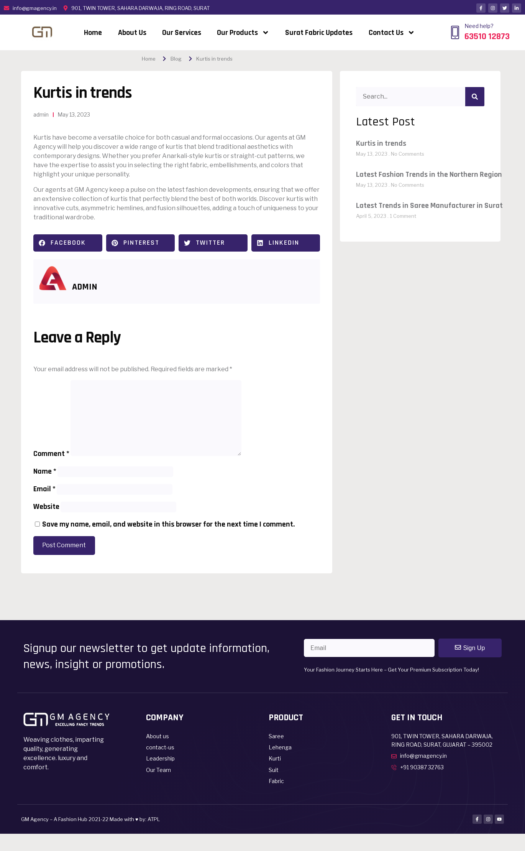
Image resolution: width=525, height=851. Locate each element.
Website (46, 507)
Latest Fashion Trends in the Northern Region (429, 174)
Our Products (243, 32)
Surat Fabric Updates (319, 33)
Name (44, 471)
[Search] (474, 96)
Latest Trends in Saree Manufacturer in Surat (429, 206)
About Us (132, 33)
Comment (51, 454)
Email (44, 489)
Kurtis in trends (381, 143)
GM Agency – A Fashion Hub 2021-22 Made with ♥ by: (84, 819)
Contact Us (392, 32)
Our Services (181, 33)
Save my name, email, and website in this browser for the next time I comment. (168, 524)
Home (93, 33)
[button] (67, 243)
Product (286, 717)
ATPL (154, 819)
